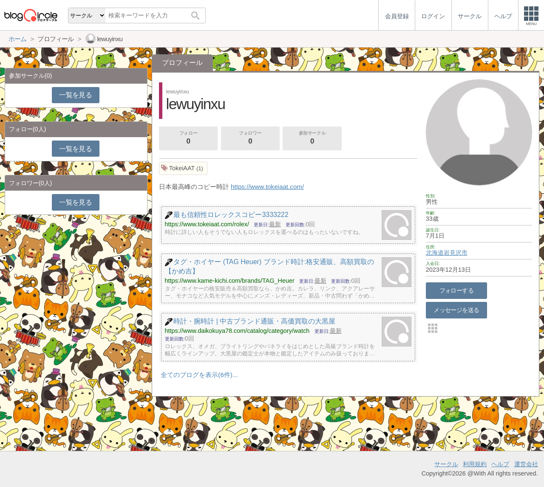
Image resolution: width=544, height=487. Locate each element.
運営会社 (526, 464)
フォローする (456, 290)
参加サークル (312, 138)
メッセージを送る (456, 310)
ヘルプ (500, 464)
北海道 (435, 252)
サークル (446, 464)
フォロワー (250, 138)
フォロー (188, 138)
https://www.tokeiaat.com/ (267, 186)
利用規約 (475, 464)
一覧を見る (75, 95)
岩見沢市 (456, 252)
